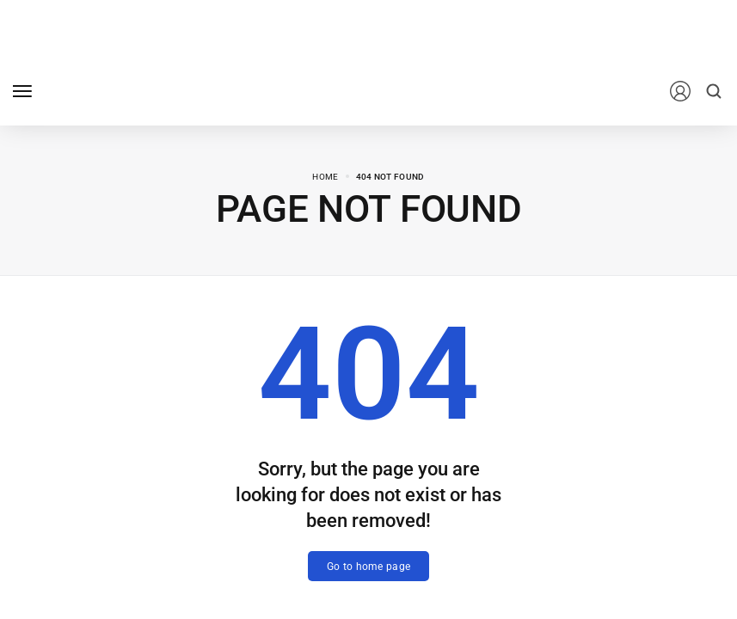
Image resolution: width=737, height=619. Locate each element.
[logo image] (119, 89)
